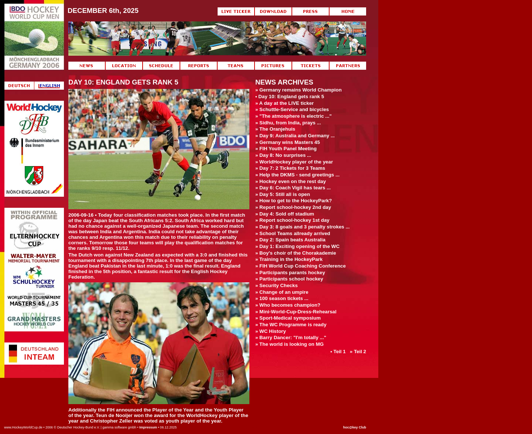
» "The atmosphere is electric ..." (293, 116)
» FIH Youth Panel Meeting (286, 148)
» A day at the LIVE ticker (284, 103)
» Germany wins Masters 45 (287, 142)
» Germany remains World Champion (298, 90)
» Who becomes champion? (287, 305)
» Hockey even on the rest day (290, 181)
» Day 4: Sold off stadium (284, 214)
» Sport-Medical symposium (288, 318)
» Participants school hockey (289, 279)
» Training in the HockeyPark (289, 259)
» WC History (270, 331)
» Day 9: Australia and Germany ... (295, 135)
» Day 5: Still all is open (282, 194)
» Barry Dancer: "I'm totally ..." (290, 337)
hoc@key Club (354, 427)
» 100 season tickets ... (281, 298)
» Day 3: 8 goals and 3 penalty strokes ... (302, 227)
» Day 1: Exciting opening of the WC (297, 246)
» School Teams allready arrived (292, 233)
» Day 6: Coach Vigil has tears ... (293, 187)
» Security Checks (276, 285)
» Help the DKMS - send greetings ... (297, 175)
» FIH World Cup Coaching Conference (300, 266)
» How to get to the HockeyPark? (293, 200)
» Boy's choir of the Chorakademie (295, 253)
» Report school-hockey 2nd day (293, 207)
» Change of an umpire (281, 292)
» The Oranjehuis (275, 129)
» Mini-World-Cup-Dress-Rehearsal (296, 311)
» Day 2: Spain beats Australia (290, 239)
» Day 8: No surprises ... (283, 155)
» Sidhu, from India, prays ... (288, 122)
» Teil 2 (358, 351)
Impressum (148, 427)
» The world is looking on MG (289, 344)
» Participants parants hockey (290, 272)
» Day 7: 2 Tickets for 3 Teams (290, 168)
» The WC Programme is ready (291, 324)
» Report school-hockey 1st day (292, 220)
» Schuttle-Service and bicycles (292, 109)
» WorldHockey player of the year (294, 162)
